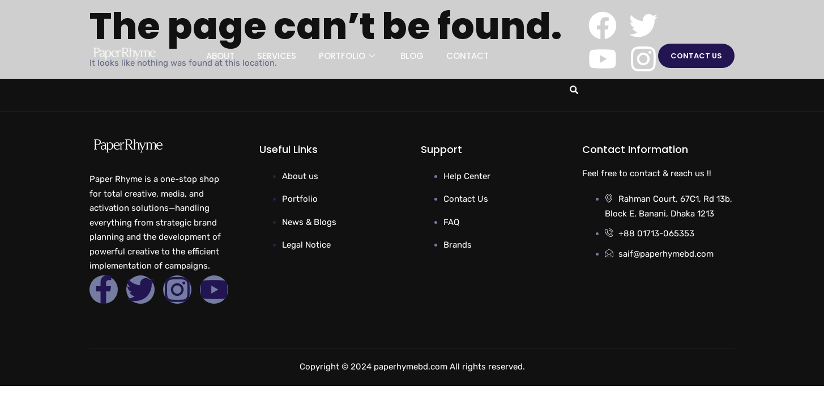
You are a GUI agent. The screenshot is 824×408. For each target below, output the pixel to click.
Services (276, 56)
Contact (467, 56)
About (220, 56)
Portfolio (348, 56)
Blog (412, 56)
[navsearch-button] (571, 88)
